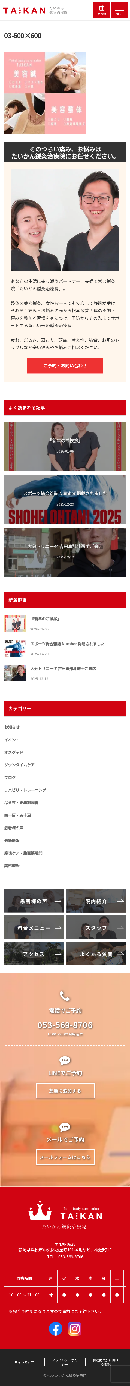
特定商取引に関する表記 (106, 1362)
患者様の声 (13, 828)
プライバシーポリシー (65, 1362)
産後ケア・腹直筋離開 (23, 853)
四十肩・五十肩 (17, 815)
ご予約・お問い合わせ (65, 365)
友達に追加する (65, 1090)
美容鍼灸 (11, 865)
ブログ (10, 777)
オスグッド (13, 752)
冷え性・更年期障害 (21, 802)
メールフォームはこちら (65, 1157)
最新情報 (11, 840)
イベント (11, 740)
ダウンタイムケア (19, 765)
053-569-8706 (65, 1024)
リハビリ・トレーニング (25, 790)
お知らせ (11, 727)
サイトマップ (24, 1362)
